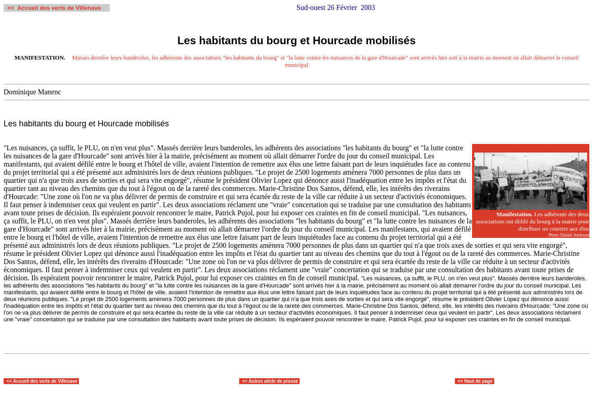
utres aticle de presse (275, 381)
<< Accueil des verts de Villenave (54, 8)
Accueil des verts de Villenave (45, 381)
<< (10, 381)
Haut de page (478, 381)
